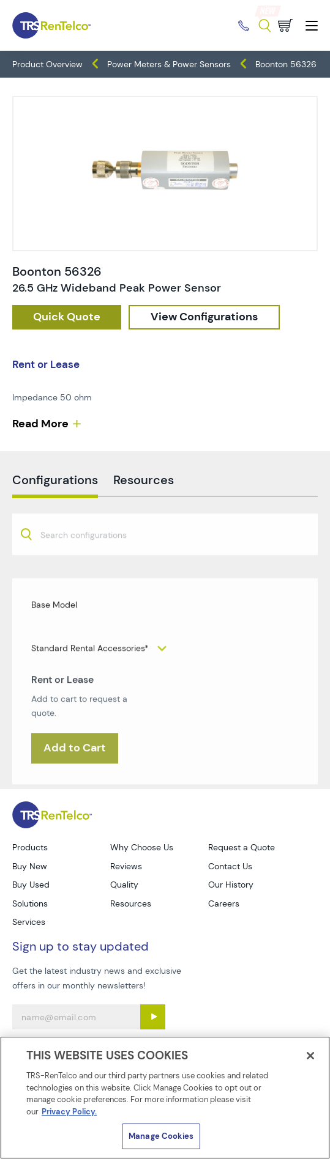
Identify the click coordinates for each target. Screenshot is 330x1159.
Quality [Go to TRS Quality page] (124, 884)
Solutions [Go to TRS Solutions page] (30, 903)
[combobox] (165, 563)
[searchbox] (90, 564)
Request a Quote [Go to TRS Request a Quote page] (241, 847)
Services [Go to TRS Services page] (28, 921)
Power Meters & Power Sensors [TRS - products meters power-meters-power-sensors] (169, 64)
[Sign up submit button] (152, 1016)
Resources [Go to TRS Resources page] (130, 903)
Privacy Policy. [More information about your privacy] (69, 1111)
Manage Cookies (161, 1136)
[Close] (310, 1055)
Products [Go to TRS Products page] (30, 847)
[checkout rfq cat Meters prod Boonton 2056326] (66, 317)
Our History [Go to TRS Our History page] (230, 884)
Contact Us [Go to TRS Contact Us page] (230, 866)
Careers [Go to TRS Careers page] (223, 903)
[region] (165, 1097)
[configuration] (204, 317)
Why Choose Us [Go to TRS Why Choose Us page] (141, 847)
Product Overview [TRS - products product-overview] (47, 64)
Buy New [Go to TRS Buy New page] (29, 866)
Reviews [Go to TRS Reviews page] (126, 866)
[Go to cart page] (285, 25)
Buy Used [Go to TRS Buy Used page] (31, 884)
